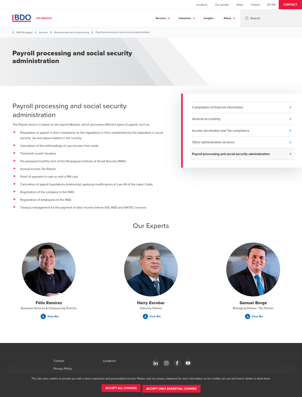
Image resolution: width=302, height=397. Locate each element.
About (227, 18)
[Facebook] (177, 363)
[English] (274, 4)
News (240, 5)
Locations (201, 5)
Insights (209, 18)
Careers (255, 5)
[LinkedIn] (155, 363)
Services (161, 18)
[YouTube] (188, 363)
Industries (185, 18)
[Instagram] (166, 363)
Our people (222, 5)
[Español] (268, 4)
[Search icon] (247, 18)
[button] (290, 4)
